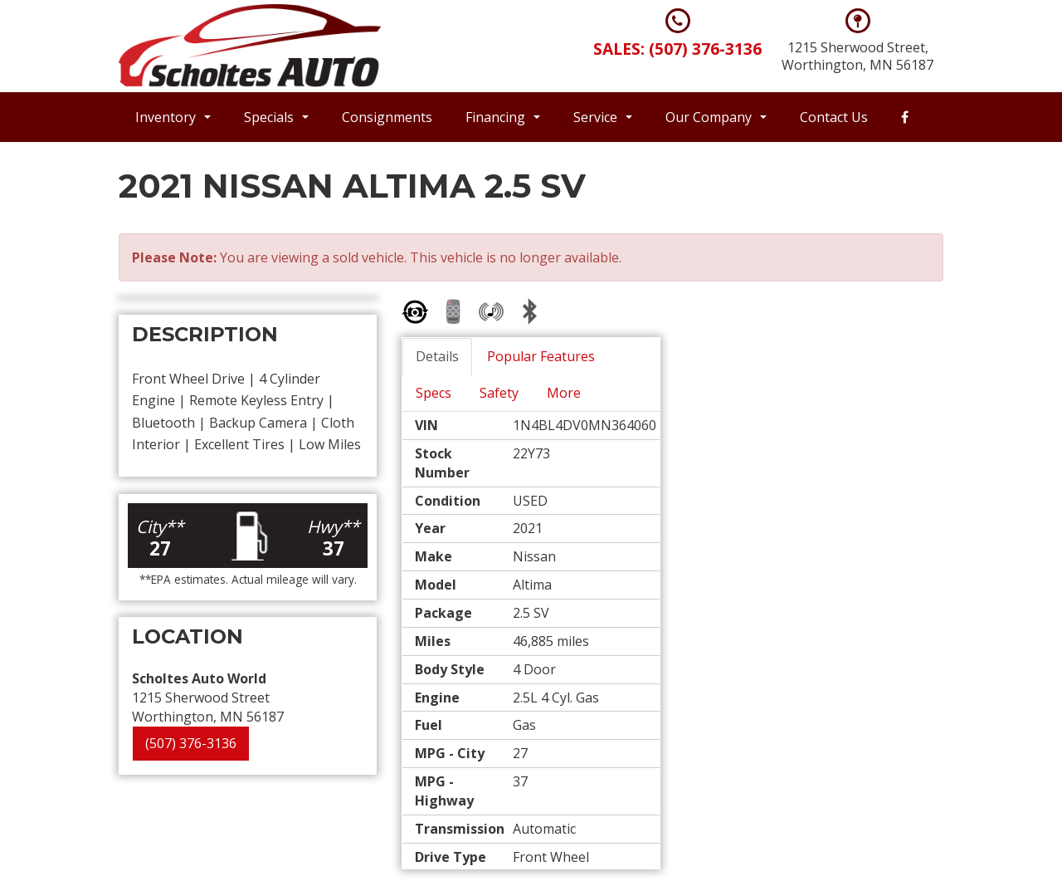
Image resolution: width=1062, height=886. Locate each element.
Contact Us (834, 117)
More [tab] (564, 393)
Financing (502, 117)
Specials (276, 117)
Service (602, 117)
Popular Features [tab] (541, 356)
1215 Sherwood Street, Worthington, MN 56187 (857, 56)
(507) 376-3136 (190, 743)
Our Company (716, 117)
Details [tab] (437, 356)
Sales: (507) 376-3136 (677, 48)
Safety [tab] (499, 393)
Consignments (387, 117)
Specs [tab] (433, 393)
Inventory (173, 117)
